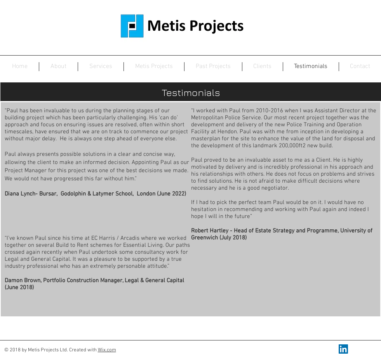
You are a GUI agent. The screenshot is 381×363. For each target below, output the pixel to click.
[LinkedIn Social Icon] (343, 349)
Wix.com (107, 350)
